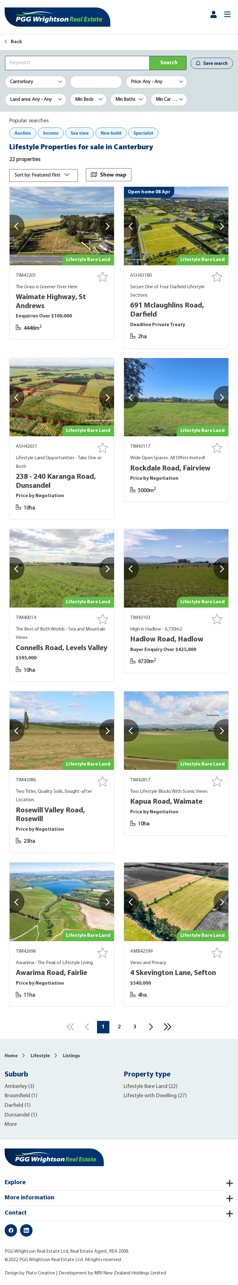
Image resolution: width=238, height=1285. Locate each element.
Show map (109, 174)
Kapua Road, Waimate (166, 801)
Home (11, 1056)
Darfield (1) (18, 1105)
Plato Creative (40, 1272)
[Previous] (86, 1026)
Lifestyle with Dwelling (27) (155, 1096)
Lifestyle (40, 1056)
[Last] (168, 1026)
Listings (71, 1056)
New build (111, 133)
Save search (212, 63)
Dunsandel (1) (21, 1114)
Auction (23, 133)
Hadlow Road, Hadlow (166, 639)
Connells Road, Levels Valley (62, 647)
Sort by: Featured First (44, 175)
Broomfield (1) (21, 1096)
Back (13, 41)
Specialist (143, 133)
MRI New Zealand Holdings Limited (130, 1272)
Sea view (80, 133)
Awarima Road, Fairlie (51, 973)
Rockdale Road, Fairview (170, 468)
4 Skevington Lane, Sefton (173, 973)
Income (51, 133)
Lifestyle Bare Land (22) (151, 1086)
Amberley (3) (19, 1086)
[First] (69, 1026)
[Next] (151, 1026)
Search (169, 63)
